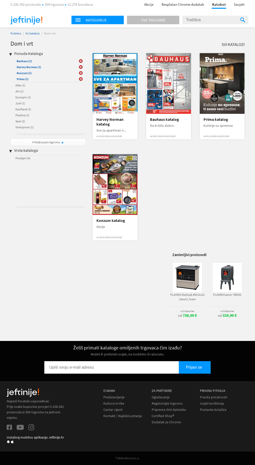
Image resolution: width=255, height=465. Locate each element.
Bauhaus (24, 61)
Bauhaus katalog (164, 119)
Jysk (20, 103)
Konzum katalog (110, 220)
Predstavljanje (114, 397)
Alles (20, 85)
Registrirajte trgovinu (167, 403)
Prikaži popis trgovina (46, 142)
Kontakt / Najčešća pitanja (122, 416)
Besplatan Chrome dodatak (183, 4)
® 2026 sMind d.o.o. (127, 458)
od (187, 315)
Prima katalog (215, 119)
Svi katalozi (32, 33)
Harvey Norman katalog (110, 122)
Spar (20, 121)
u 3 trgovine (227, 311)
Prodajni (22, 158)
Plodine (22, 115)
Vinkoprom (24, 127)
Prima (22, 79)
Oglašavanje (161, 397)
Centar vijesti (113, 410)
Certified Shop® (163, 416)
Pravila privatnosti (213, 397)
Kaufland (23, 109)
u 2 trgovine (187, 311)
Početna (15, 33)
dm (19, 91)
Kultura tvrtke (113, 403)
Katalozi (219, 4)
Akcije (148, 4)
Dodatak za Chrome (166, 422)
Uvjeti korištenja (212, 403)
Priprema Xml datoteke (169, 410)
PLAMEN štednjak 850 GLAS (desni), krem (187, 297)
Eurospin (23, 97)
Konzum (24, 73)
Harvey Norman (29, 67)
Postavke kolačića (213, 410)
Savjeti (239, 4)
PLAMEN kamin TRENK (227, 295)
